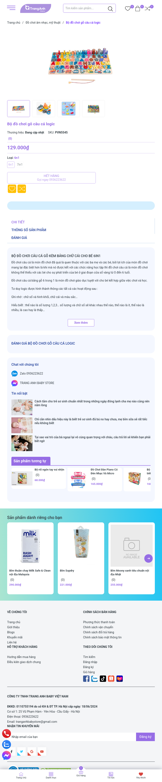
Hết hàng (51, 178)
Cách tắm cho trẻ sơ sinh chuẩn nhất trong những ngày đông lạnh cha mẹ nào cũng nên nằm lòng (92, 403)
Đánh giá (19, 238)
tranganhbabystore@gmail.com (36, 697)
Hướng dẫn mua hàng (21, 632)
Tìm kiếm (89, 632)
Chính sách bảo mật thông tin (102, 613)
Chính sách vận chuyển (98, 602)
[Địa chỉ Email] (81, 712)
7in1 (20, 164)
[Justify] (110, 8)
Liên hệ (12, 618)
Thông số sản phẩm (28, 230)
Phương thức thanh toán (99, 597)
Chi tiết (18, 222)
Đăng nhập (90, 637)
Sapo (15, 759)
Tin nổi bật (19, 393)
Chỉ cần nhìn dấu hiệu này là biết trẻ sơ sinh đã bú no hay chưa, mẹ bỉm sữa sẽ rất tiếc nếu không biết (91, 413)
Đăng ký (88, 642)
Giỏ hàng (89, 647)
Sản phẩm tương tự (30, 436)
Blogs (11, 607)
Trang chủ (13, 597)
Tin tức (111, 777)
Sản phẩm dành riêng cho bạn (34, 493)
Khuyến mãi (15, 613)
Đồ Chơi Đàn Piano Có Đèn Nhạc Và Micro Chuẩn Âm (104, 449)
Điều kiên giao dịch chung (24, 637)
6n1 (10, 164)
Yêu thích (141, 777)
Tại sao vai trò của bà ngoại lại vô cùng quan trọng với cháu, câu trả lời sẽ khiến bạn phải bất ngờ (92, 422)
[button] (148, 534)
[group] (81, 63)
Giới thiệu (13, 602)
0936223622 (30, 692)
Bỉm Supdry (67, 546)
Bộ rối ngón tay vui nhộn (49, 445)
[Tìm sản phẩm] (89, 8)
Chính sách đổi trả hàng (98, 607)
